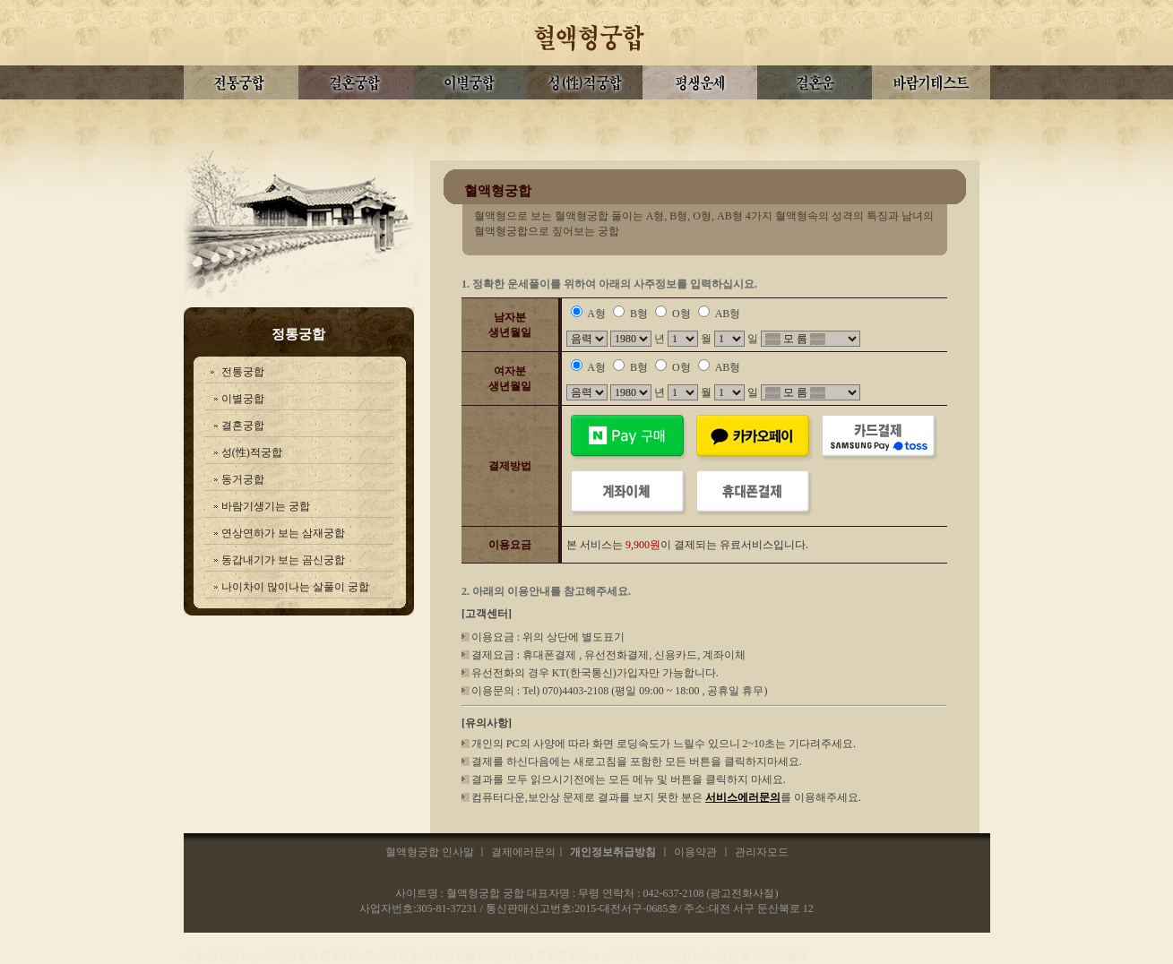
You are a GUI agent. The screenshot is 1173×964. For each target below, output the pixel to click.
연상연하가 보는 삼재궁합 (283, 533)
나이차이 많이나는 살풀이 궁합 (295, 587)
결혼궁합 (242, 425)
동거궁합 (242, 479)
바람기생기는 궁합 (265, 506)
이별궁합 (242, 398)
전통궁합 (242, 372)
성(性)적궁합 (251, 452)
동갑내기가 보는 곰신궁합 (283, 560)
